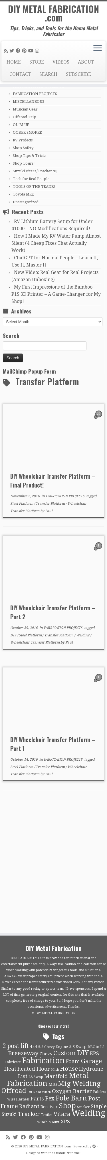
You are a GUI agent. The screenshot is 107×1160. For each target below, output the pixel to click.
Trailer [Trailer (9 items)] (46, 1115)
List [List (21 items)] (22, 1076)
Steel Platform (22, 504)
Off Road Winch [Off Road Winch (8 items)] (39, 1092)
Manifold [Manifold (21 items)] (56, 1076)
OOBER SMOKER (27, 132)
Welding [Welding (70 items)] (88, 1113)
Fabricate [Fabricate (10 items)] (13, 1062)
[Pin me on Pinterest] (25, 51)
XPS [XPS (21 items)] (65, 1121)
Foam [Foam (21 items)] (73, 1061)
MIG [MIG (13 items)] (53, 1084)
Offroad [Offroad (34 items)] (13, 1091)
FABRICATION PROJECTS (35, 94)
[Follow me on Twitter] (12, 51)
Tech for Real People (31, 179)
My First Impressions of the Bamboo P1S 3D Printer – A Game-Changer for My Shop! (56, 294)
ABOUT (86, 62)
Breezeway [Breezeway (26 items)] (23, 1053)
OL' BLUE (21, 125)
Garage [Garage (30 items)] (91, 1061)
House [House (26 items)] (69, 1068)
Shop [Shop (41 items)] (67, 1106)
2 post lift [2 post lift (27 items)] (16, 1045)
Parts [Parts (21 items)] (37, 1099)
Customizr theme (67, 1153)
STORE (36, 62)
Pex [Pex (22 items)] (49, 1098)
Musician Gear (25, 109)
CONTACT (20, 74)
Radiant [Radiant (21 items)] (29, 1106)
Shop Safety (23, 148)
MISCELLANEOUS (28, 101)
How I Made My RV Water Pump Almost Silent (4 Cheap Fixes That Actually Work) (56, 243)
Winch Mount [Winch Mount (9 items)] (48, 1122)
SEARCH (48, 74)
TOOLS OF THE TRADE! (34, 186)
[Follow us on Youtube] (31, 51)
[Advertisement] (53, 855)
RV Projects (23, 140)
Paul (49, 511)
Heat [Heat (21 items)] (10, 1069)
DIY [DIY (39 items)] (83, 1053)
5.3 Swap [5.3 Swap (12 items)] (77, 1046)
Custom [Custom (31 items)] (64, 1053)
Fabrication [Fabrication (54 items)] (43, 1060)
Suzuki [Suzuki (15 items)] (9, 1114)
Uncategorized (26, 202)
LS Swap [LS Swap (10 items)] (36, 1077)
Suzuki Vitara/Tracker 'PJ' (35, 171)
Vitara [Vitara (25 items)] (61, 1113)
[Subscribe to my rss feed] (6, 51)
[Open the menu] (97, 48)
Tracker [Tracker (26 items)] (29, 1113)
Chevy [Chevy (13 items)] (46, 1053)
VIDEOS (61, 62)
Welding (83, 635)
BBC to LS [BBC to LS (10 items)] (96, 1047)
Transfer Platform (51, 504)
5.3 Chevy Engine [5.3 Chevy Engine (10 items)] (53, 1047)
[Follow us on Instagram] (38, 51)
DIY (13, 635)
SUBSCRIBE (78, 74)
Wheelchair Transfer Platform (35, 642)
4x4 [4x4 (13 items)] (33, 1046)
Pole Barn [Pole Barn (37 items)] (71, 1098)
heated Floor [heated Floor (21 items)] (33, 1069)
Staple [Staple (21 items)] (99, 1106)
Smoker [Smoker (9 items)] (83, 1107)
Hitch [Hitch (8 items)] (55, 1070)
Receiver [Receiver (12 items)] (49, 1106)
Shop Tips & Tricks (29, 155)
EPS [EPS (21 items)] (94, 1053)
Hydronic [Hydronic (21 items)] (91, 1069)
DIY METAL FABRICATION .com (53, 13)
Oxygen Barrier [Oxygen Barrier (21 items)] (72, 1091)
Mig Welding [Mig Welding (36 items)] (79, 1084)
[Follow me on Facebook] (19, 51)
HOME (14, 62)
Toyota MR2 (23, 194)
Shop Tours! (24, 163)
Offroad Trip (24, 117)
